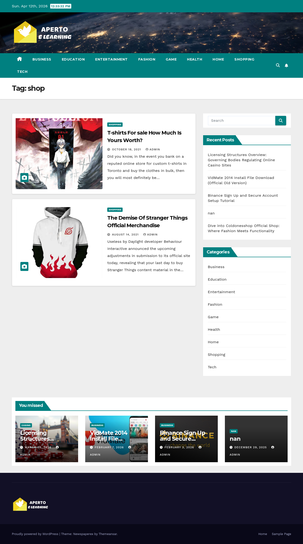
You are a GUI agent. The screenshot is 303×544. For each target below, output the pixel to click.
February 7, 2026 (110, 447)
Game (171, 59)
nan (211, 213)
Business (41, 59)
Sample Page (281, 534)
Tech (22, 72)
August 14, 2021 (126, 234)
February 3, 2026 (180, 447)
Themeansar (108, 534)
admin (153, 149)
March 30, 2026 (39, 447)
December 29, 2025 (251, 447)
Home (218, 59)
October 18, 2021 (127, 149)
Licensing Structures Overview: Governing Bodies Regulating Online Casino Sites (241, 159)
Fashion (147, 59)
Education (73, 59)
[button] (278, 65)
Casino (26, 425)
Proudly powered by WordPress (35, 534)
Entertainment (111, 59)
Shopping (244, 59)
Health (194, 59)
